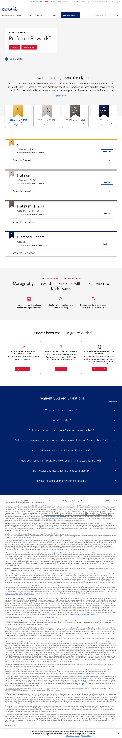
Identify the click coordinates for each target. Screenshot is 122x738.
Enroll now (61, 95)
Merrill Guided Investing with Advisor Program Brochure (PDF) (76, 553)
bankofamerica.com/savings (86, 673)
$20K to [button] (16, 123)
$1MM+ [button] (102, 123)
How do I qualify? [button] (61, 420)
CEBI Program (73, 549)
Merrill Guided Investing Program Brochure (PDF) (39, 553)
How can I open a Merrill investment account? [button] (61, 480)
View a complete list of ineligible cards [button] (83, 614)
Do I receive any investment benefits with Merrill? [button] (61, 470)
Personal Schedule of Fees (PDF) (76, 682)
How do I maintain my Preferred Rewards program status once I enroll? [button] (61, 460)
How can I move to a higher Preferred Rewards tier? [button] (61, 450)
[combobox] (107, 15)
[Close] (119, 733)
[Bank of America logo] (40, 2)
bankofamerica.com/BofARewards (57, 516)
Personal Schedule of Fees (21, 541)
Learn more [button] (13, 59)
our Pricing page (39, 503)
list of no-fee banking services (48, 617)
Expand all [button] (113, 402)
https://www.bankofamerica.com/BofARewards (19, 595)
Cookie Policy (86, 736)
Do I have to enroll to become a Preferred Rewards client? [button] (61, 430)
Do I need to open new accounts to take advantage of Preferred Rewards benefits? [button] (61, 440)
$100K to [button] (73, 123)
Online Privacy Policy (72, 736)
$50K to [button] (45, 123)
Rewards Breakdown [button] (22, 161)
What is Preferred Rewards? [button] (61, 410)
